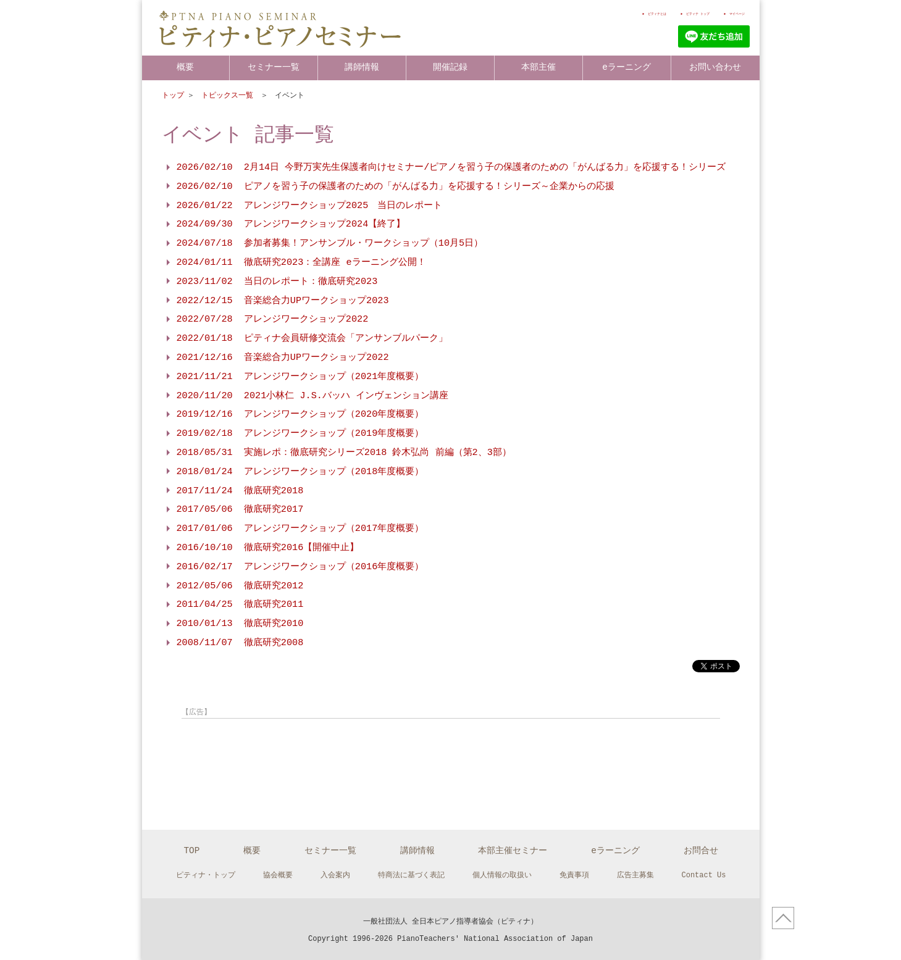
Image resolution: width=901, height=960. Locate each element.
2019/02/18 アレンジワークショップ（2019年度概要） (300, 433)
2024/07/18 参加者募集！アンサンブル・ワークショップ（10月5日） (330, 243)
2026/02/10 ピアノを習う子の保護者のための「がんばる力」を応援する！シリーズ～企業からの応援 (395, 186)
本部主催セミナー (512, 848)
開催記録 (450, 67)
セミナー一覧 (274, 67)
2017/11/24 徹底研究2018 (240, 491)
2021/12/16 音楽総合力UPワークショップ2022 (283, 357)
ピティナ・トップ (205, 872)
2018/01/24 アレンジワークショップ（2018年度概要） (300, 471)
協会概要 (278, 872)
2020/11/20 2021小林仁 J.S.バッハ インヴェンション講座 (312, 396)
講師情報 (362, 67)
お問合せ (701, 848)
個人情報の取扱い (502, 872)
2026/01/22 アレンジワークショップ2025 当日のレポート (310, 205)
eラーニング (626, 67)
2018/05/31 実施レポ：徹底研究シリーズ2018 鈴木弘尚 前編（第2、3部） (344, 452)
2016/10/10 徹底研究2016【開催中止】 (268, 547)
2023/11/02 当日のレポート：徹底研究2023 (277, 281)
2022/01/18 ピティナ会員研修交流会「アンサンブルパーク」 (312, 338)
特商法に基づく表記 (411, 872)
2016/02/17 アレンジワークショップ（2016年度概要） (300, 567)
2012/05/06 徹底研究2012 (240, 586)
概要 (185, 67)
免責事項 (574, 872)
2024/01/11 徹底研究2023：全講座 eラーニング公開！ (301, 262)
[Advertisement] (314, 753)
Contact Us (704, 872)
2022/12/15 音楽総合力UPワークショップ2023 (283, 300)
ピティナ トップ (661, 13)
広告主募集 (635, 872)
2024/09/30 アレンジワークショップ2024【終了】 (291, 224)
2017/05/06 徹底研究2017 (240, 509)
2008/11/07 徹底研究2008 (240, 643)
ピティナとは (591, 13)
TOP (191, 848)
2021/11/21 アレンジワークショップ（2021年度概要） (300, 376)
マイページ (728, 13)
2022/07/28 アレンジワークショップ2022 (273, 319)
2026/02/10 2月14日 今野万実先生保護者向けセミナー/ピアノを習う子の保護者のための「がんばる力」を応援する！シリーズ (451, 167)
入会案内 (335, 872)
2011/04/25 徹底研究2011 (240, 604)
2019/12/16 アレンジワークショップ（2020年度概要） (300, 414)
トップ (173, 95)
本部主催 (538, 67)
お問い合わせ (715, 67)
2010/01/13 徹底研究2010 (240, 623)
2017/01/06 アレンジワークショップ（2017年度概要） (300, 528)
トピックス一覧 (229, 95)
